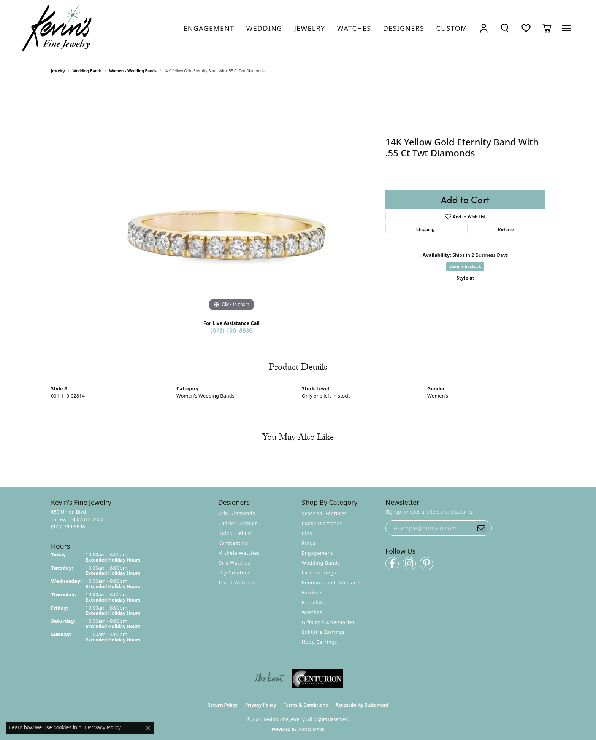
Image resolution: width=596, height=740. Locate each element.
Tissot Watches (236, 582)
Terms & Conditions (306, 705)
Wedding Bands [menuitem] (321, 563)
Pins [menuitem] (307, 533)
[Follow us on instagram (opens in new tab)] (409, 563)
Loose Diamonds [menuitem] (322, 523)
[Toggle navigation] (566, 28)
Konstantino (233, 543)
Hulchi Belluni (235, 533)
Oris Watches (234, 563)
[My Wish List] (526, 28)
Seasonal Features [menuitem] (324, 513)
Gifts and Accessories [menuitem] (328, 622)
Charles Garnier (237, 523)
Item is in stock (465, 266)
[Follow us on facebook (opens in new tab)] (392, 563)
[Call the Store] (68, 526)
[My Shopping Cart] (547, 28)
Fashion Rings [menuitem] (319, 573)
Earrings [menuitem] (312, 592)
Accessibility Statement (361, 705)
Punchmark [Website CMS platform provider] (312, 729)
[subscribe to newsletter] (481, 528)
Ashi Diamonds (236, 513)
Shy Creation (234, 573)
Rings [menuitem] (308, 543)
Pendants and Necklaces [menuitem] (332, 582)
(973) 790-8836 (231, 330)
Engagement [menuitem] (317, 553)
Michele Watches (239, 553)
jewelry (58, 70)
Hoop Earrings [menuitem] (319, 642)
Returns (506, 229)
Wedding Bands (87, 70)
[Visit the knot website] (268, 678)
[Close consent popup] (148, 728)
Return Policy (222, 705)
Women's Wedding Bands (133, 70)
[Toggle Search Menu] (504, 28)
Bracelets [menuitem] (313, 602)
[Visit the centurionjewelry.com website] (317, 678)
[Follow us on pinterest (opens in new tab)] (426, 563)
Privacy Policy (260, 705)
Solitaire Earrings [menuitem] (323, 632)
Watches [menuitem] (312, 612)
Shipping (425, 229)
